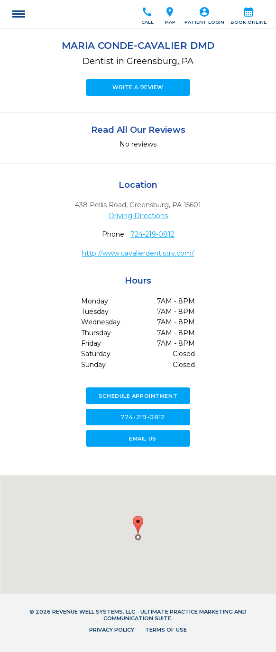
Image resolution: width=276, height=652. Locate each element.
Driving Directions (138, 215)
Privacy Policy (111, 629)
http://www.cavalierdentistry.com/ (138, 253)
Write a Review (138, 87)
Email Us (138, 438)
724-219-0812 (152, 234)
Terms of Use (166, 629)
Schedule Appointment (138, 396)
